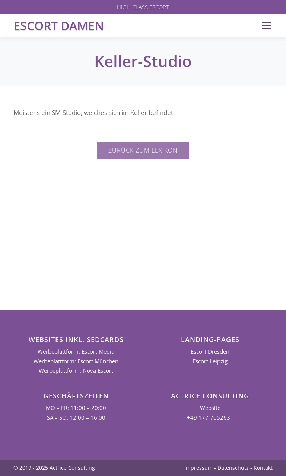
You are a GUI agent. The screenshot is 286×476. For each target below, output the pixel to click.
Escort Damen (58, 26)
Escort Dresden (210, 351)
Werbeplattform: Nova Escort (76, 370)
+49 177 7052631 (210, 417)
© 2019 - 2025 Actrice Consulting (54, 467)
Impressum (198, 467)
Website (210, 408)
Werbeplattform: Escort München (76, 361)
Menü (266, 25)
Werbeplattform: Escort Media (76, 351)
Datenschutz (233, 467)
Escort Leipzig (210, 361)
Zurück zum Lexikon (143, 150)
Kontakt (263, 467)
